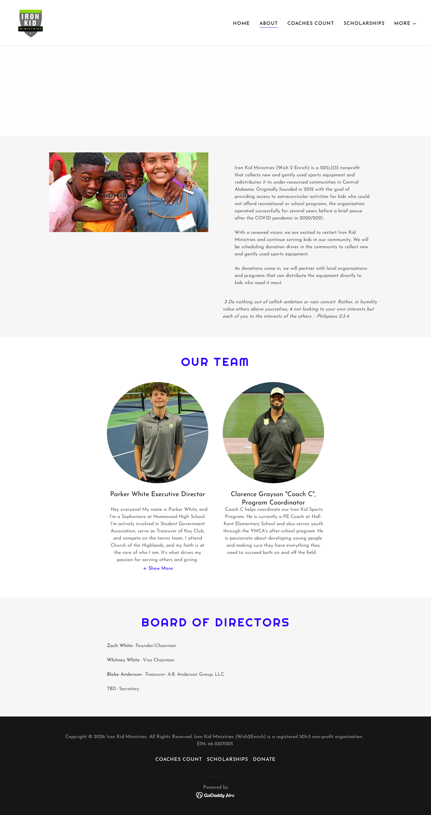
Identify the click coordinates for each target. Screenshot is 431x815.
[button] (405, 23)
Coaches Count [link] (310, 23)
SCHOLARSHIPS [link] (364, 23)
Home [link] (241, 23)
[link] (31, 22)
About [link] (268, 23)
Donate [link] (264, 759)
